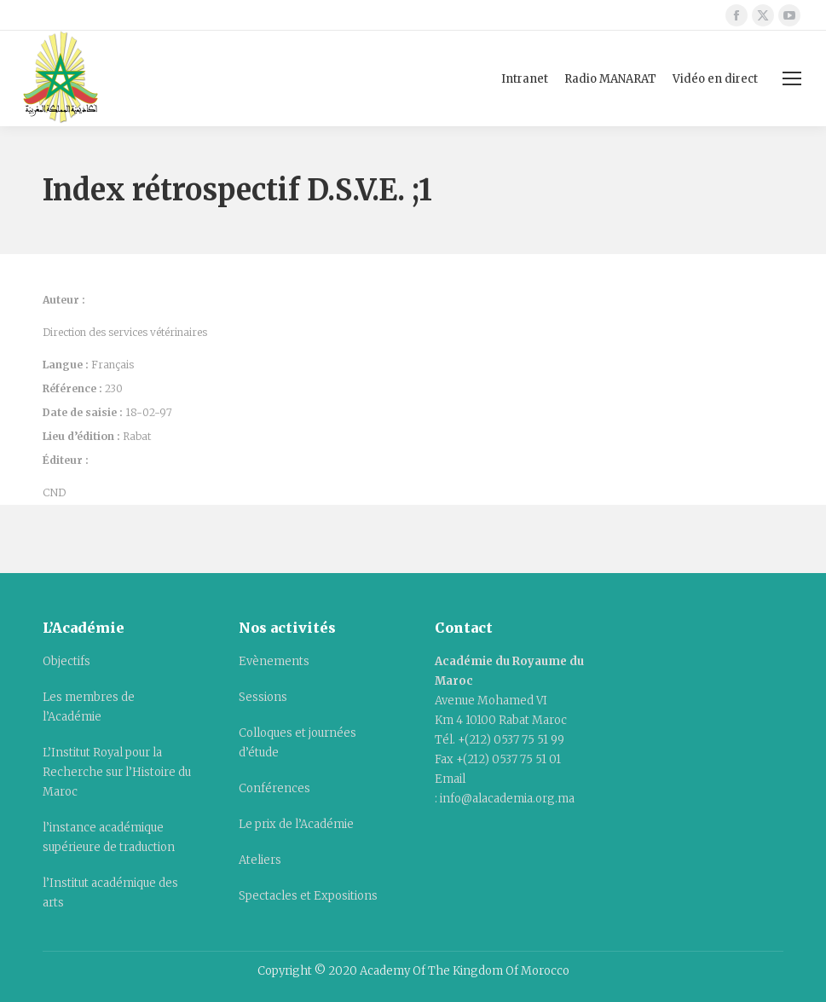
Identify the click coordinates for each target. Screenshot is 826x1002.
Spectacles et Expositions (308, 896)
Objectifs (66, 661)
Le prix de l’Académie (296, 824)
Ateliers (260, 860)
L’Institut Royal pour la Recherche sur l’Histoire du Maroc (117, 772)
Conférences (274, 788)
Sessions (263, 697)
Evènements (274, 661)
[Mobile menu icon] (792, 78)
